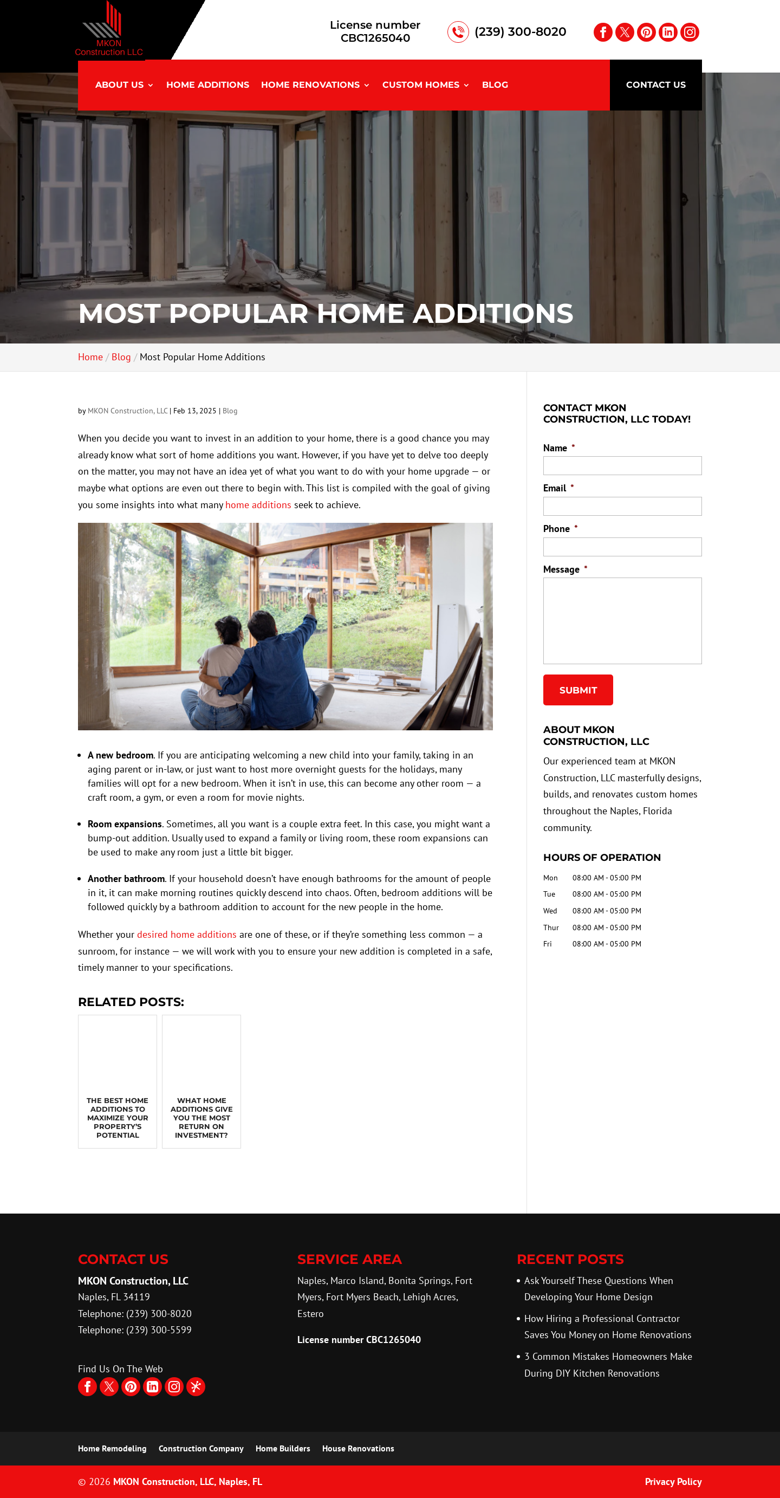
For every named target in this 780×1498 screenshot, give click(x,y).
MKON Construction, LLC (127, 411)
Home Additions (207, 85)
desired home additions (187, 934)
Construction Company (201, 1448)
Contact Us (656, 85)
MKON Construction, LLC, (187, 1481)
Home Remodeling (112, 1448)
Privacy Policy (673, 1481)
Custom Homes (420, 85)
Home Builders (283, 1448)
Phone (560, 528)
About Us (119, 85)
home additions (258, 504)
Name (559, 448)
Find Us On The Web (120, 1369)
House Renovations (358, 1448)
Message (565, 569)
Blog (495, 85)
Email (558, 488)
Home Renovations (310, 85)
